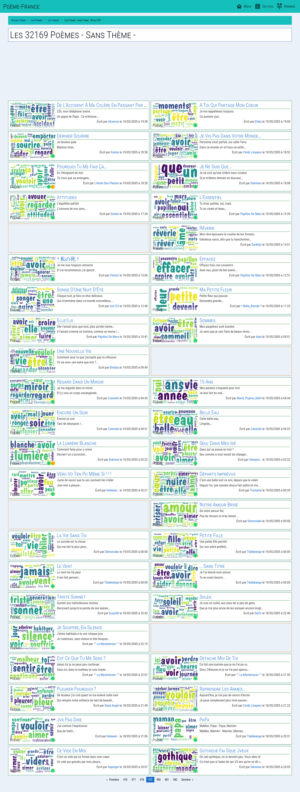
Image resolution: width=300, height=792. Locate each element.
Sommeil (208, 320)
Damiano (256, 183)
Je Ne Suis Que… (215, 167)
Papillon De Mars (251, 214)
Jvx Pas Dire (69, 720)
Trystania (256, 490)
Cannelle (113, 398)
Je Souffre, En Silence (79, 627)
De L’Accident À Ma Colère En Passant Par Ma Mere (109, 105)
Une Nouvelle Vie (74, 351)
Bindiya (114, 367)
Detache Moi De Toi (219, 658)
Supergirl (113, 767)
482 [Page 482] (175, 779)
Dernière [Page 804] (186, 779)
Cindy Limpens (252, 152)
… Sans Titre (212, 566)
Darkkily (257, 245)
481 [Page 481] (167, 779)
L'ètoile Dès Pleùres (106, 183)
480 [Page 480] (159, 779)
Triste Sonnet (71, 597)
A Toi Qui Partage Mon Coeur (229, 105)
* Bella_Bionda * (251, 306)
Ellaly (258, 121)
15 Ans (206, 382)
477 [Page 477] (133, 779)
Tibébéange (254, 552)
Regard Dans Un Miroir (80, 382)
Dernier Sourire (73, 136)
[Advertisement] (150, 71)
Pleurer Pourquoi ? (76, 689)
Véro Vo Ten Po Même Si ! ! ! (84, 474)
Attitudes (67, 197)
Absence (113, 121)
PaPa (204, 720)
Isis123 (114, 306)
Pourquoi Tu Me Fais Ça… (82, 167)
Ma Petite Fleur (216, 290)
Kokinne (114, 460)
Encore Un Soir (72, 412)
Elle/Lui (65, 320)
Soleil (206, 597)
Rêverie (207, 228)
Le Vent (64, 566)
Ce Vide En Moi (71, 751)
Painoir (114, 275)
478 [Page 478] (142, 779)
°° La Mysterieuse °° (106, 644)
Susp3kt (114, 613)
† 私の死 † (68, 259)
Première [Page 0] (114, 779)
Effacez (208, 259)
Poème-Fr (21, 6)
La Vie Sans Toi (72, 535)
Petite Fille (211, 535)
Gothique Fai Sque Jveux (224, 751)
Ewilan (115, 152)
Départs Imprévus (218, 474)
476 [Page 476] (125, 779)
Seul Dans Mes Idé (218, 443)
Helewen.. (255, 460)
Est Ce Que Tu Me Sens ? (81, 658)
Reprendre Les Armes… (222, 689)
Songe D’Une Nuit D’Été (80, 290)
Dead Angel (112, 705)
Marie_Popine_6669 (249, 398)
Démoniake (255, 521)
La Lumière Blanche (76, 443)
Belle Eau (209, 412)
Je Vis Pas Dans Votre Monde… (230, 136)
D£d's (258, 613)
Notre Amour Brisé (219, 505)
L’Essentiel (211, 197)
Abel (259, 337)
